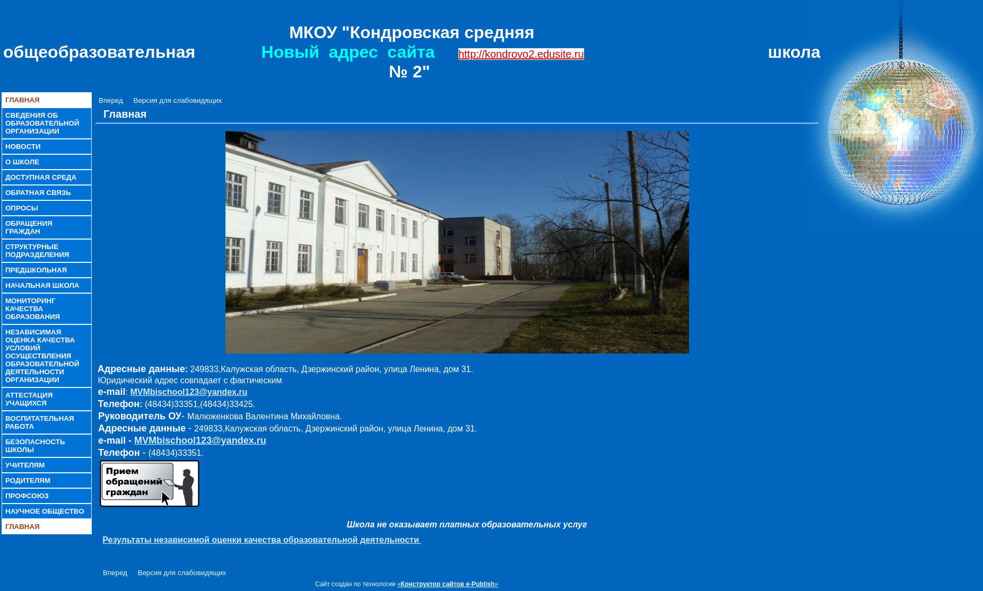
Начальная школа (42, 285)
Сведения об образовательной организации (42, 123)
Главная (22, 100)
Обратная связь (38, 193)
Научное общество (44, 511)
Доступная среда (40, 177)
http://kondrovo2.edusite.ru (521, 54)
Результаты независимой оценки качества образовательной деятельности (261, 539)
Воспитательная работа (39, 422)
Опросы (21, 208)
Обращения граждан (29, 227)
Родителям (27, 480)
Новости (23, 147)
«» (447, 584)
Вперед (111, 100)
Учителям (25, 465)
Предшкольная (36, 270)
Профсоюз (27, 496)
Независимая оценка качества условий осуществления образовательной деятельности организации (42, 356)
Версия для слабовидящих (178, 100)
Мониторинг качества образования (32, 309)
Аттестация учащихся (29, 399)
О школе (22, 162)
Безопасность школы (35, 446)
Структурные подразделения (37, 251)
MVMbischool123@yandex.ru (188, 391)
